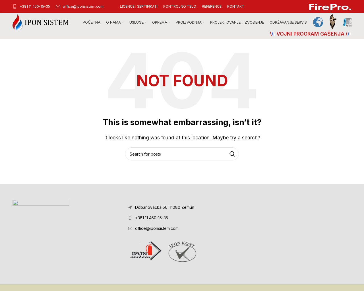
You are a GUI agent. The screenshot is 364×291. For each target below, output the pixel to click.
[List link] (181, 218)
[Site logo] (41, 22)
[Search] (182, 153)
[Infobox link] (31, 6)
